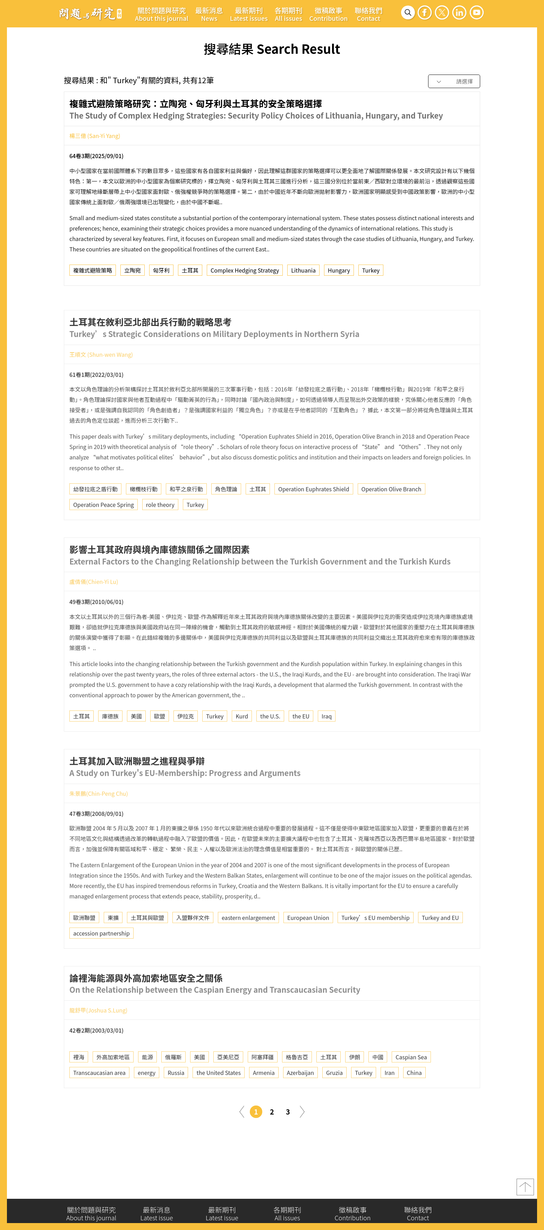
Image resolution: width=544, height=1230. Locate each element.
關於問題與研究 (161, 14)
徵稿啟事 (328, 14)
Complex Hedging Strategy (245, 272)
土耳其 (190, 272)
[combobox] (454, 82)
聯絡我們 (368, 14)
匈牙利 (161, 272)
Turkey (371, 272)
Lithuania (303, 272)
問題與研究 (90, 13)
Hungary (339, 272)
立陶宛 (132, 272)
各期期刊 (289, 14)
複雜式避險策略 (92, 272)
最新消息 (209, 14)
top (525, 1188)
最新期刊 (249, 14)
